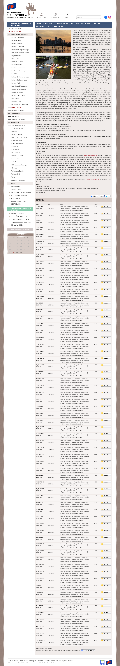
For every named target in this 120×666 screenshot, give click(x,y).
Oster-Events (14, 162)
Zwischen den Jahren (16, 119)
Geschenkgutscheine (18, 230)
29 (17, 252)
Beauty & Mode (14, 40)
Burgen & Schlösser (16, 46)
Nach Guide (14, 198)
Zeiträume (14, 113)
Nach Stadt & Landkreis (19, 192)
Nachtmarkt (13, 159)
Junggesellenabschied (19, 222)
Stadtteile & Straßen (16, 110)
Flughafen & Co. (15, 55)
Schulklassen (15, 225)
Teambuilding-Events (18, 219)
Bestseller (14, 204)
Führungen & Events (18, 34)
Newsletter (41, 14)
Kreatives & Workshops (17, 71)
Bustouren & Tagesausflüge (18, 49)
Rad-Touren (13, 98)
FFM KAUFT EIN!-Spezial (17, 137)
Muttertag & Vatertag (16, 155)
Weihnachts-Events (15, 171)
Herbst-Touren (14, 149)
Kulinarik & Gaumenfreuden (18, 77)
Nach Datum (14, 28)
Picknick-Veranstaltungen (17, 165)
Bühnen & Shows (15, 43)
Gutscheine (55, 14)
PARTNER (15, 661)
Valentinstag (13, 116)
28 (13, 252)
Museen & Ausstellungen (17, 89)
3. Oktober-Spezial (15, 128)
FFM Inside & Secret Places (18, 52)
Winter (12, 177)
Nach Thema (14, 31)
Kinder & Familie (15, 64)
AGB (65, 661)
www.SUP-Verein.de (90, 155)
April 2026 (20, 235)
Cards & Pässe (14, 189)
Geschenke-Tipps (15, 140)
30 (20, 252)
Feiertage (12, 131)
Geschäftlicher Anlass (19, 216)
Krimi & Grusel (14, 74)
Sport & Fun (14, 107)
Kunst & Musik (14, 83)
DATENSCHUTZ (39, 661)
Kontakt (68, 14)
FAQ (9, 661)
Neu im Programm (17, 201)
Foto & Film (13, 58)
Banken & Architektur (16, 37)
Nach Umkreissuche (18, 195)
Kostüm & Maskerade (16, 68)
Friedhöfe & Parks (15, 61)
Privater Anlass (16, 213)
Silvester (12, 168)
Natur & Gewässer (15, 92)
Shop (11, 183)
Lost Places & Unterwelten (18, 86)
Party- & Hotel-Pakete (16, 95)
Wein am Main (14, 174)
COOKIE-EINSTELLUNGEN (54, 661)
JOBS (21, 661)
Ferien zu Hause (15, 134)
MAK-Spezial (13, 152)
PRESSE (71, 661)
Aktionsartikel (14, 186)
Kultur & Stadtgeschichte (17, 80)
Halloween (13, 146)
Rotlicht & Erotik (14, 101)
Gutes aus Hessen (15, 143)
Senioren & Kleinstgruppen (18, 104)
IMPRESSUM (28, 661)
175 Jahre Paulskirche (16, 125)
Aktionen (13, 122)
